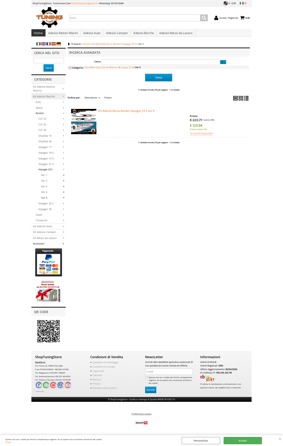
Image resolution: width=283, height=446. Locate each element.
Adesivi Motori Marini (63, 34)
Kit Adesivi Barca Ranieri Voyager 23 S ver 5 (126, 112)
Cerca (97, 63)
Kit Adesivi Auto (42, 228)
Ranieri (40, 115)
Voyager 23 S (45, 171)
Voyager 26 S (46, 205)
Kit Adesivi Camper (44, 234)
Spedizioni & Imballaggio (106, 364)
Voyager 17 (45, 149)
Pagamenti (98, 372)
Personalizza (201, 440)
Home (38, 34)
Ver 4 (44, 193)
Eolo (38, 104)
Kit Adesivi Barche (44, 98)
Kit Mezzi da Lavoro (44, 239)
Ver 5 (44, 199)
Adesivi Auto (91, 34)
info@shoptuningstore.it (84, 3)
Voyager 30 (45, 211)
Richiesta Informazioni (104, 389)
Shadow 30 (45, 143)
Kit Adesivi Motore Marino (44, 90)
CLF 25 (42, 126)
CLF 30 (42, 132)
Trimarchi (41, 222)
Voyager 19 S (46, 160)
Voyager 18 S (46, 154)
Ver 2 (44, 182)
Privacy (8, 442)
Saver (39, 216)
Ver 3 (44, 188)
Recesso (97, 381)
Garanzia (97, 377)
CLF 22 (42, 120)
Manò (39, 109)
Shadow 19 (45, 137)
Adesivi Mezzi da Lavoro (175, 34)
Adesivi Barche (143, 34)
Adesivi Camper (116, 34)
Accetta (243, 440)
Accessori (38, 245)
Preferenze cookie (141, 415)
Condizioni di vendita (104, 368)
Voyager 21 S (46, 166)
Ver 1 (44, 177)
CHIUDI (280, 439)
